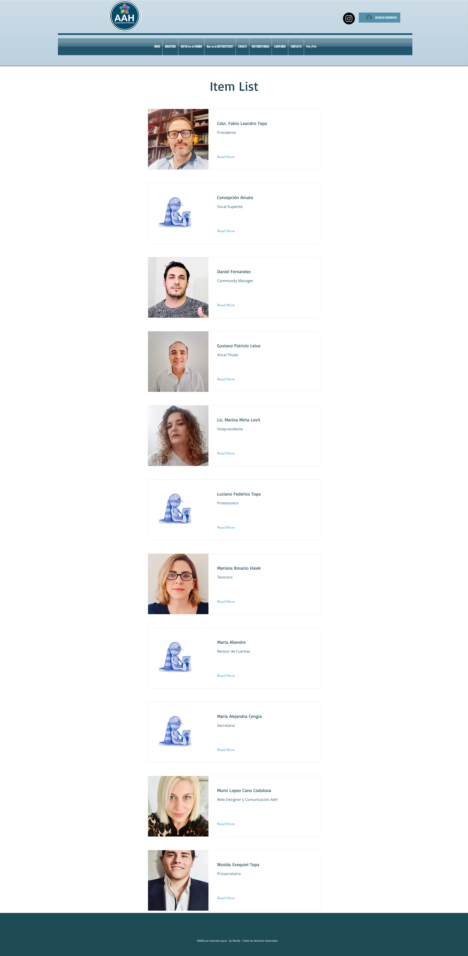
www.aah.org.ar (217, 940)
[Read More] (229, 156)
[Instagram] (349, 18)
